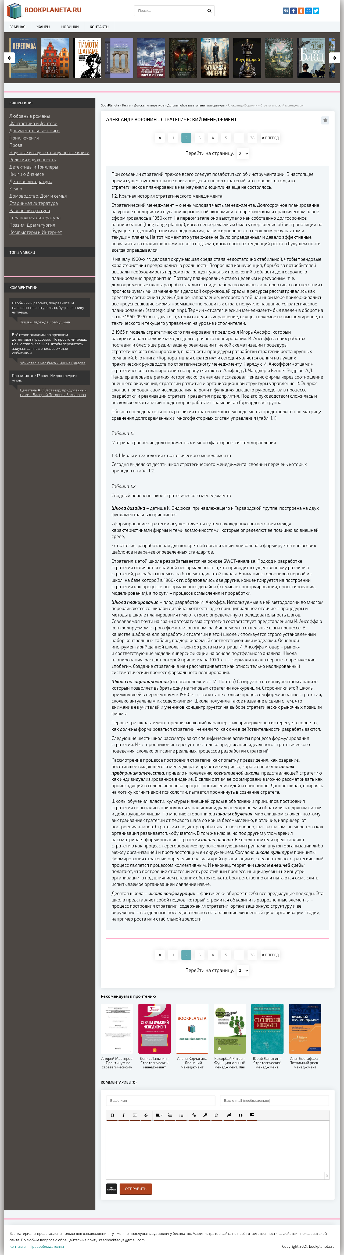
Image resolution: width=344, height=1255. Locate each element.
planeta (44, 11)
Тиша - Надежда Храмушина (45, 322)
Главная (17, 26)
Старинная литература (33, 203)
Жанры (43, 26)
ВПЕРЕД (270, 138)
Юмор (15, 188)
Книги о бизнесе (26, 174)
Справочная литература (34, 217)
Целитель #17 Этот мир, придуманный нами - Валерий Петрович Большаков (53, 392)
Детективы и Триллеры (33, 166)
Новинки (70, 26)
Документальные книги (34, 130)
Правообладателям (47, 1246)
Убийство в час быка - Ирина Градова (52, 363)
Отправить (135, 1189)
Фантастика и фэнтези (33, 123)
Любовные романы (29, 116)
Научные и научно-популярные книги (49, 152)
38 (252, 138)
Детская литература (30, 181)
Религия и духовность (32, 159)
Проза (15, 145)
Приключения (24, 137)
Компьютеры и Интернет (35, 232)
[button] (112, 1115)
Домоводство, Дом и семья (38, 195)
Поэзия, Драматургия (32, 224)
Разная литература (29, 210)
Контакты (99, 26)
